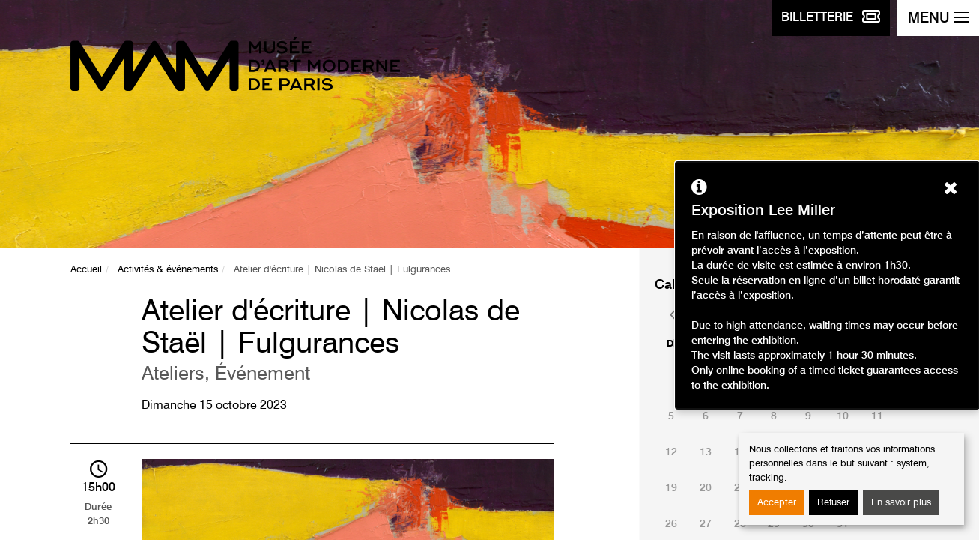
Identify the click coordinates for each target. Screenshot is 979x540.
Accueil (86, 269)
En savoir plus (901, 503)
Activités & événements (168, 269)
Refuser (833, 503)
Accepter (776, 503)
